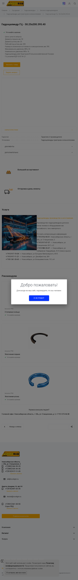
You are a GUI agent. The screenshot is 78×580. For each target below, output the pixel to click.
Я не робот (39, 298)
